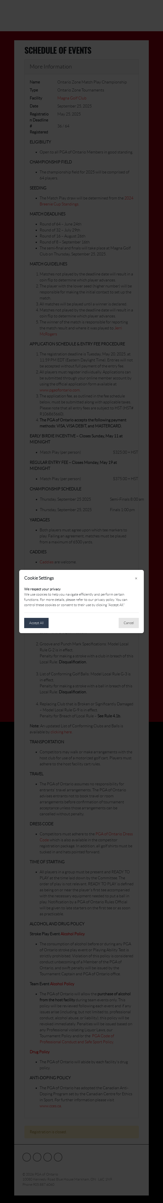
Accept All (36, 623)
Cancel (129, 623)
